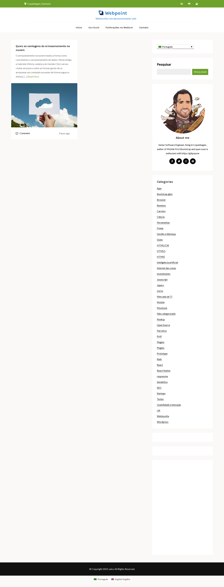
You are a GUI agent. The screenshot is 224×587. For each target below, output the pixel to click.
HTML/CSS (163, 245)
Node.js (161, 319)
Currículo (93, 27)
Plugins (160, 342)
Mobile (161, 302)
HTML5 (161, 251)
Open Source (163, 325)
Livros (160, 290)
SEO (159, 387)
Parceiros (162, 330)
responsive (162, 376)
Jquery (160, 285)
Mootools (162, 307)
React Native (163, 370)
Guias (160, 239)
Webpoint (116, 13)
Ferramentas (163, 222)
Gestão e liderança (166, 233)
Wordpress (162, 421)
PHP (159, 336)
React (160, 364)
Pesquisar (164, 64)
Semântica (162, 381)
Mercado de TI (164, 296)
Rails (159, 359)
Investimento (163, 273)
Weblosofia (163, 416)
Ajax (159, 188)
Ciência (161, 216)
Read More (33, 76)
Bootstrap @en (164, 194)
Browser (161, 199)
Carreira (161, 211)
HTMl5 (161, 256)
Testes (160, 399)
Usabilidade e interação (169, 404)
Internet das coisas (166, 268)
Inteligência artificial (167, 262)
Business (161, 205)
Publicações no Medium (119, 27)
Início (79, 27)
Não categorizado (166, 313)
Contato (143, 27)
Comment (25, 133)
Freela (160, 228)
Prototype (162, 353)
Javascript (162, 279)
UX (158, 410)
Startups (161, 393)
